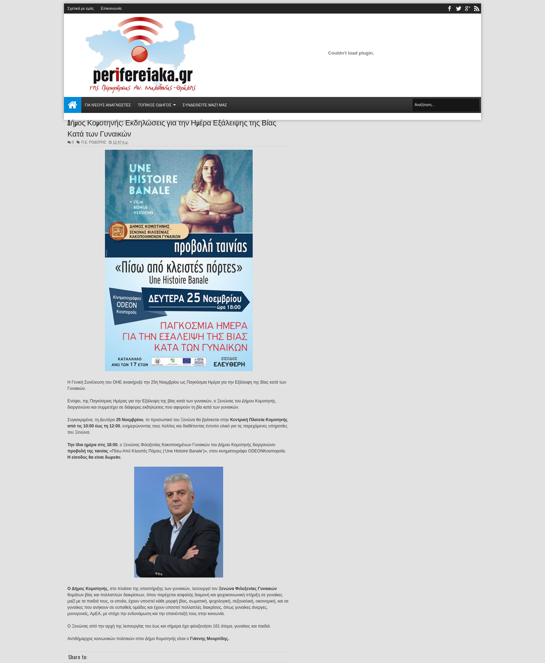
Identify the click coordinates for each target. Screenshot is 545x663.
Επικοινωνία (111, 8)
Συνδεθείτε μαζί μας (204, 105)
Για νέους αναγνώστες (108, 105)
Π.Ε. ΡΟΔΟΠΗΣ (93, 142)
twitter (458, 8)
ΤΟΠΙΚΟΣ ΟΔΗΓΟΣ (155, 105)
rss (476, 8)
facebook (449, 8)
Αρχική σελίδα (72, 105)
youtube (467, 8)
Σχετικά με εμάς (80, 8)
